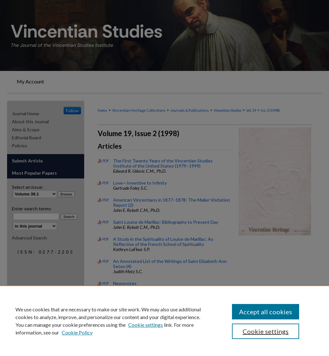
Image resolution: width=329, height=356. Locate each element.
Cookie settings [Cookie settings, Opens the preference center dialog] (266, 331)
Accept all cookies (265, 312)
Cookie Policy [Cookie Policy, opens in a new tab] (77, 332)
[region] (164, 320)
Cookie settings (145, 325)
